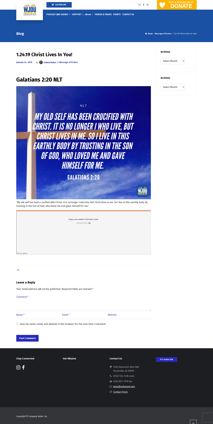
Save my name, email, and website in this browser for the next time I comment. (63, 324)
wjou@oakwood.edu (124, 386)
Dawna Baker (50, 62)
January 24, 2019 (24, 62)
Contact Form (120, 391)
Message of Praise (68, 62)
